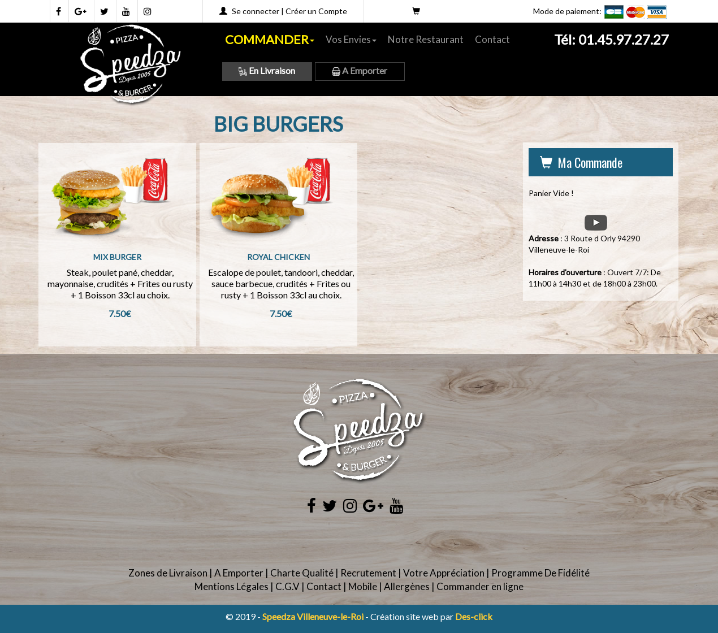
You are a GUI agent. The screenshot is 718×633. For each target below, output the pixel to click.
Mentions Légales (231, 586)
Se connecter (255, 11)
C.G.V (287, 586)
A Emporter (359, 70)
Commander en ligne (480, 586)
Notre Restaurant (426, 39)
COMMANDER (269, 39)
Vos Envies (351, 39)
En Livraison (267, 70)
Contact (492, 39)
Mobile (362, 586)
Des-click (473, 616)
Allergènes (407, 586)
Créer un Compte (316, 11)
